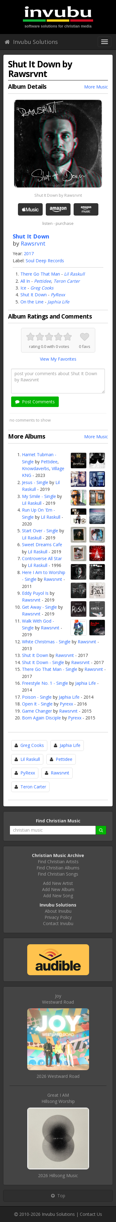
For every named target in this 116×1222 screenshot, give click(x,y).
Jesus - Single (35, 482)
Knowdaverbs (35, 468)
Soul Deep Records (45, 261)
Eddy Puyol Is (35, 593)
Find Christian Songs (58, 874)
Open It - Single (37, 704)
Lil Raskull (74, 274)
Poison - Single (37, 697)
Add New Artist (58, 883)
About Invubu (58, 911)
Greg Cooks (42, 288)
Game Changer (37, 711)
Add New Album (58, 889)
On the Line (32, 302)
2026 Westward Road (58, 1076)
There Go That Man (40, 274)
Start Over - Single (40, 531)
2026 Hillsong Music (58, 1175)
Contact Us (91, 1214)
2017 (29, 253)
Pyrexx (66, 704)
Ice (23, 288)
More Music (96, 87)
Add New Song (58, 895)
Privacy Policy (58, 917)
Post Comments (35, 402)
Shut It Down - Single (43, 662)
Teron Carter (67, 281)
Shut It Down (33, 295)
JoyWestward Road (58, 999)
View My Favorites (58, 359)
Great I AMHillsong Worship (58, 1098)
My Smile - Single (39, 496)
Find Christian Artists (58, 861)
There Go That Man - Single (49, 669)
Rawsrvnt (33, 243)
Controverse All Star (42, 558)
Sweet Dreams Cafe (42, 544)
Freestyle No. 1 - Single (45, 683)
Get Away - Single (39, 607)
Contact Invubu (58, 923)
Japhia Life (58, 302)
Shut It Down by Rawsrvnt (58, 195)
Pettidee (42, 281)
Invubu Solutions (31, 41)
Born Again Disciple (41, 718)
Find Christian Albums (58, 868)
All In (25, 281)
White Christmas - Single (46, 642)
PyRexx (58, 295)
